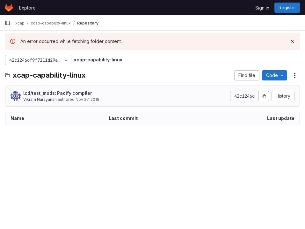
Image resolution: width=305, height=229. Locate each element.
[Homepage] (9, 8)
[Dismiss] (292, 41)
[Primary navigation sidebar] (8, 23)
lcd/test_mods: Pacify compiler (57, 93)
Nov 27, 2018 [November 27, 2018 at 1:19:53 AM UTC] (87, 99)
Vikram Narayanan (40, 99)
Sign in (262, 7)
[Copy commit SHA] (264, 96)
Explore (27, 7)
